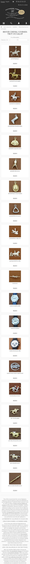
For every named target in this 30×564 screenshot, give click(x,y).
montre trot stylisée (15, 328)
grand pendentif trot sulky (15, 261)
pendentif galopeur (15, 58)
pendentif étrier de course (15, 216)
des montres (24, 534)
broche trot (15, 283)
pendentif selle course (15, 171)
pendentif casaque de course (15, 148)
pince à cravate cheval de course (15, 485)
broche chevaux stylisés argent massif (15, 373)
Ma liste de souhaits (23, 5)
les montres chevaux (13, 552)
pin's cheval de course (15, 463)
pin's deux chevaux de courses (15, 440)
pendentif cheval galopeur (15, 103)
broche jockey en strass (15, 395)
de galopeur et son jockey (13, 512)
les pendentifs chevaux (16, 551)
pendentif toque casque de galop (15, 193)
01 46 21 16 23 (21, 2)
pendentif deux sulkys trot (15, 238)
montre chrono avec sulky (15, 350)
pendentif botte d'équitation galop (15, 126)
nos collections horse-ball (15, 557)
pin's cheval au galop (15, 418)
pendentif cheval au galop (15, 81)
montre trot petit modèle (15, 305)
